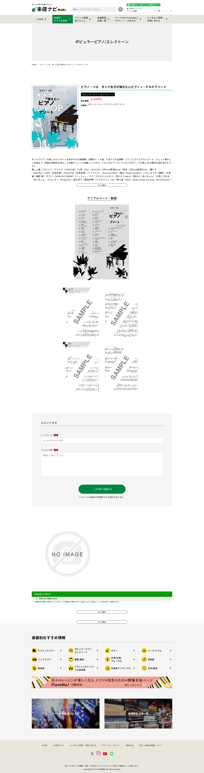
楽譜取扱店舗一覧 (103, 19)
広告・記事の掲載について (150, 745)
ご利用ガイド (58, 745)
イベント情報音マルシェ (83, 19)
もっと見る (102, 185)
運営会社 (130, 745)
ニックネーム (49, 435)
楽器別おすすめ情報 (62, 19)
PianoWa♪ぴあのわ (128, 19)
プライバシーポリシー (111, 745)
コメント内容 (49, 450)
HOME (42, 19)
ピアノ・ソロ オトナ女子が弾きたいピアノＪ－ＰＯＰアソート (123, 87)
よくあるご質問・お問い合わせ (157, 19)
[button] (155, 11)
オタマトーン (124, 11)
